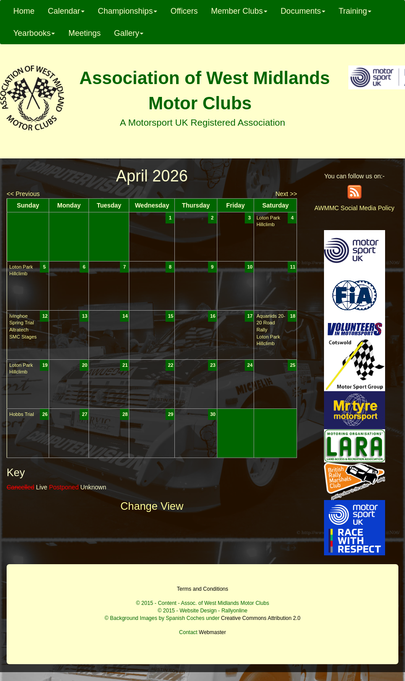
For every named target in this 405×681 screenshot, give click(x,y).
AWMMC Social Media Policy (354, 208)
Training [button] (355, 11)
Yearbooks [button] (34, 33)
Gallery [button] (128, 33)
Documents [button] (303, 11)
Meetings (84, 33)
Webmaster (212, 632)
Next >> (286, 193)
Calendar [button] (66, 11)
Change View (151, 506)
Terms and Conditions (202, 589)
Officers (184, 11)
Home (24, 11)
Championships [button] (127, 11)
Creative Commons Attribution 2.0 (260, 618)
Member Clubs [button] (239, 11)
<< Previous (23, 193)
